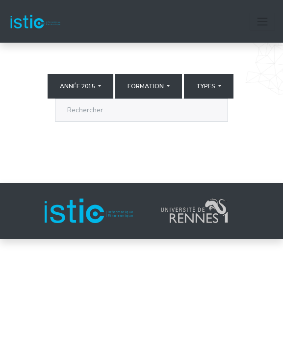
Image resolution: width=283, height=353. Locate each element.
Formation (146, 86)
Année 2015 (78, 86)
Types (206, 86)
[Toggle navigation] (262, 21)
